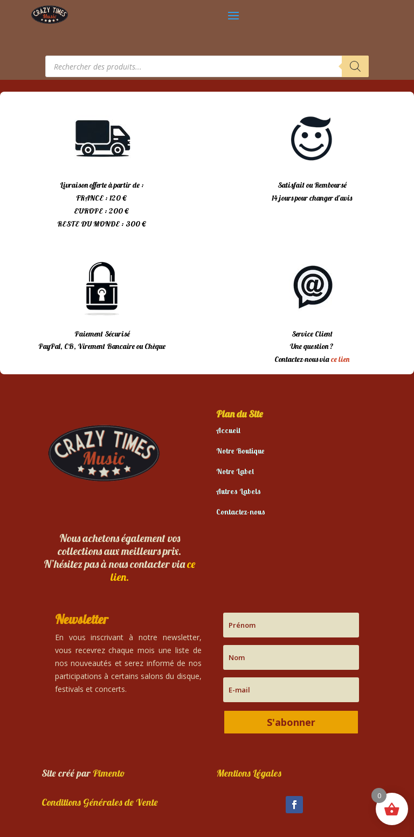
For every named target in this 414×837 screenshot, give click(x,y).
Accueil (228, 430)
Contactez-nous (240, 512)
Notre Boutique (240, 451)
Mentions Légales (248, 773)
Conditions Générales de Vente (100, 802)
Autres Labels (238, 491)
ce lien (340, 359)
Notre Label (235, 471)
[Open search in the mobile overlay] (207, 66)
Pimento (109, 773)
